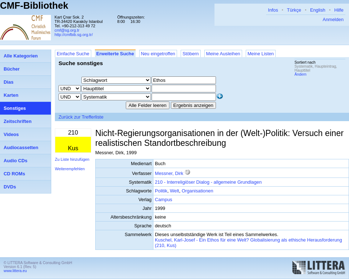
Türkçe (294, 10)
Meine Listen (261, 53)
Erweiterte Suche (115, 53)
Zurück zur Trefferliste (81, 117)
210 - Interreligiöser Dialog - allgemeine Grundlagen (208, 182)
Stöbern (190, 53)
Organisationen (197, 191)
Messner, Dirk (169, 173)
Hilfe (339, 10)
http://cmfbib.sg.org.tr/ (74, 34)
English (317, 10)
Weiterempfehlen (70, 169)
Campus (163, 199)
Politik (161, 191)
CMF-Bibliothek (34, 5)
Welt (174, 191)
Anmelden (333, 19)
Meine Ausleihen (223, 53)
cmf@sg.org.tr (67, 30)
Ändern (300, 74)
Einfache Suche (73, 53)
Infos (273, 10)
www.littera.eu (15, 271)
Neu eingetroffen (158, 53)
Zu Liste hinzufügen (72, 159)
